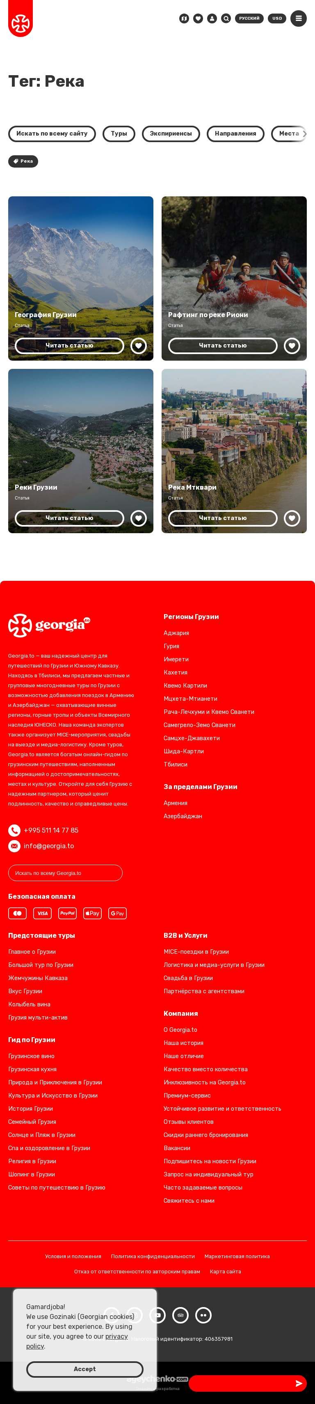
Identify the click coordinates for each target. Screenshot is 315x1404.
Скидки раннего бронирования (206, 1135)
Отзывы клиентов (189, 1122)
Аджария (176, 633)
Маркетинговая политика (237, 1256)
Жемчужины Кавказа (38, 978)
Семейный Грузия (32, 1122)
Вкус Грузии (25, 991)
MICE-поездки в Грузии (196, 951)
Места (289, 133)
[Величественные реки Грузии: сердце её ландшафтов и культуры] (80, 451)
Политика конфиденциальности (153, 1256)
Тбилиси (175, 764)
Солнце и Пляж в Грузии (41, 1135)
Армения (175, 803)
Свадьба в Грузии (188, 978)
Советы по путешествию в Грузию (56, 1187)
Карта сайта (225, 1272)
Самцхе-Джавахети (192, 738)
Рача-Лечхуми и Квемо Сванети (209, 712)
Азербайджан (183, 816)
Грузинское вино (31, 1056)
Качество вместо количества (206, 1069)
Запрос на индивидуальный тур (208, 1174)
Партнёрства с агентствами (204, 991)
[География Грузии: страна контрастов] (80, 278)
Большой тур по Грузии (40, 965)
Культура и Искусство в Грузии (53, 1095)
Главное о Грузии (32, 951)
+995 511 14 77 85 (43, 830)
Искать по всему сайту (52, 133)
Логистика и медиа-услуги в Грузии (214, 965)
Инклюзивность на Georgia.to (205, 1082)
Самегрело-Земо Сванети (199, 725)
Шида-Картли (184, 751)
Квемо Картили (185, 685)
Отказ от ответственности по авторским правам (137, 1272)
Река (23, 161)
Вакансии (177, 1148)
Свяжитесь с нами (189, 1200)
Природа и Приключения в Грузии (55, 1082)
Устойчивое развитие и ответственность (222, 1108)
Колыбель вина (29, 1004)
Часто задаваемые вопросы (203, 1187)
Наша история (183, 1043)
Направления (235, 133)
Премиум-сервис (187, 1095)
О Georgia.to (180, 1030)
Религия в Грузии (32, 1161)
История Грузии (30, 1108)
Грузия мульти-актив (38, 1017)
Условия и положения (73, 1256)
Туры (119, 133)
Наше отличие (184, 1056)
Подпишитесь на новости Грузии (210, 1161)
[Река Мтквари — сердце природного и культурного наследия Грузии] (234, 451)
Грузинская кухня (32, 1069)
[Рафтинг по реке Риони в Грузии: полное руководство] (234, 278)
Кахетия (175, 672)
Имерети (176, 659)
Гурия (171, 646)
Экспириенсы (171, 133)
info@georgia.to (41, 846)
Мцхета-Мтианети (190, 698)
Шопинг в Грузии (31, 1174)
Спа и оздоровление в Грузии (49, 1148)
